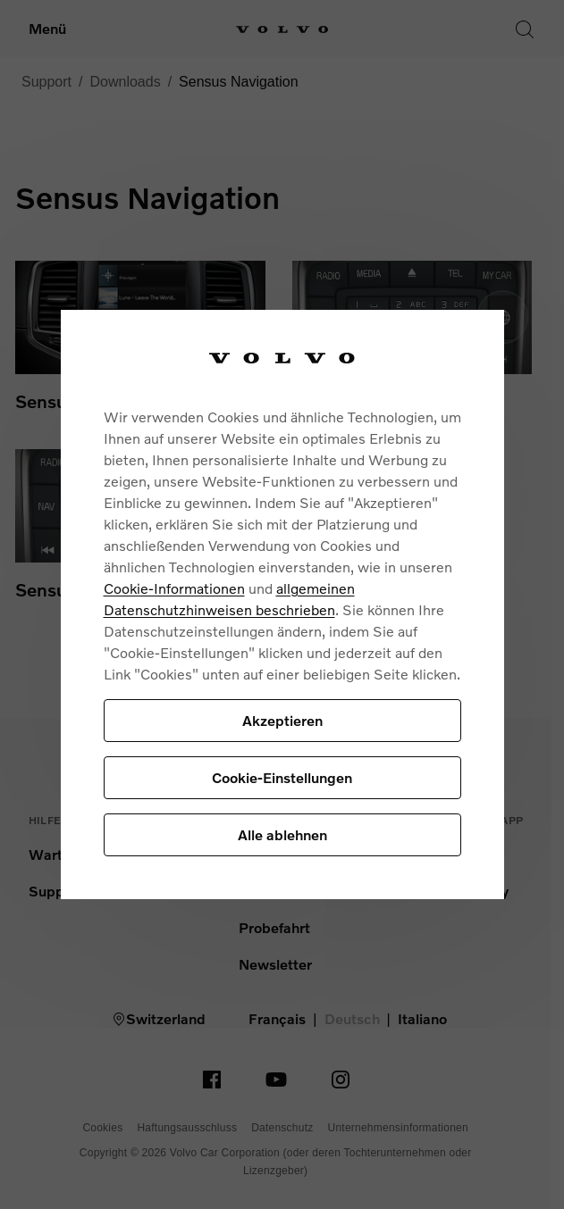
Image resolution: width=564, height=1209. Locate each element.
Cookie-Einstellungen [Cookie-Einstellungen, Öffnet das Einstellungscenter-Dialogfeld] (282, 777)
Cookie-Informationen (174, 587)
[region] (282, 605)
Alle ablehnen (282, 834)
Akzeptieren (282, 720)
